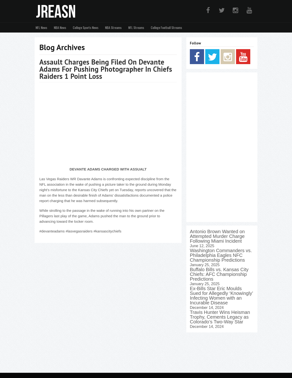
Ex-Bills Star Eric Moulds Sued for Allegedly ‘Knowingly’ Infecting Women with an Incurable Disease (221, 295)
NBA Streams (113, 27)
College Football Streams (166, 27)
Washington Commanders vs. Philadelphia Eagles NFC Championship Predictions (221, 255)
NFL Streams (136, 27)
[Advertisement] (222, 147)
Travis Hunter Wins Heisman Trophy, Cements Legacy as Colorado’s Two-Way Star (220, 317)
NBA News (60, 27)
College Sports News (85, 27)
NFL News (41, 27)
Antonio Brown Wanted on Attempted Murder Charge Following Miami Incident (217, 236)
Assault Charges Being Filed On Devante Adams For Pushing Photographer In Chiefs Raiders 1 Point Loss (105, 69)
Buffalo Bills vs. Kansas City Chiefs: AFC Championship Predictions (219, 274)
